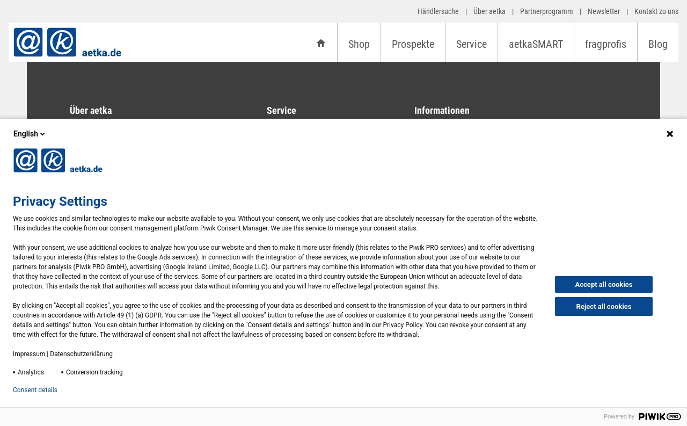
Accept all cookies (604, 284)
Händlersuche (438, 11)
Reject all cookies (604, 306)
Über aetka (489, 11)
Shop (359, 44)
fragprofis (605, 44)
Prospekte (413, 44)
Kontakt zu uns (656, 11)
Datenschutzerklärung (81, 354)
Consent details (35, 390)
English (30, 133)
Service (471, 44)
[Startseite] (321, 42)
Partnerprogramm (546, 11)
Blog (658, 44)
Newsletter (604, 11)
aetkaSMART (536, 44)
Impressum (29, 354)
